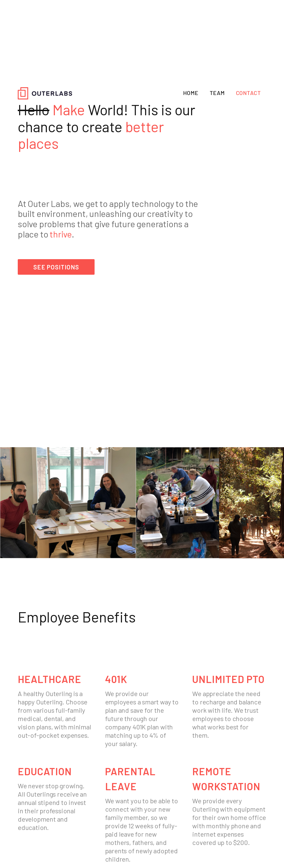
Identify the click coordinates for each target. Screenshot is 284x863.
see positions (56, 267)
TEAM (217, 92)
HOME (191, 92)
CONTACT (248, 92)
